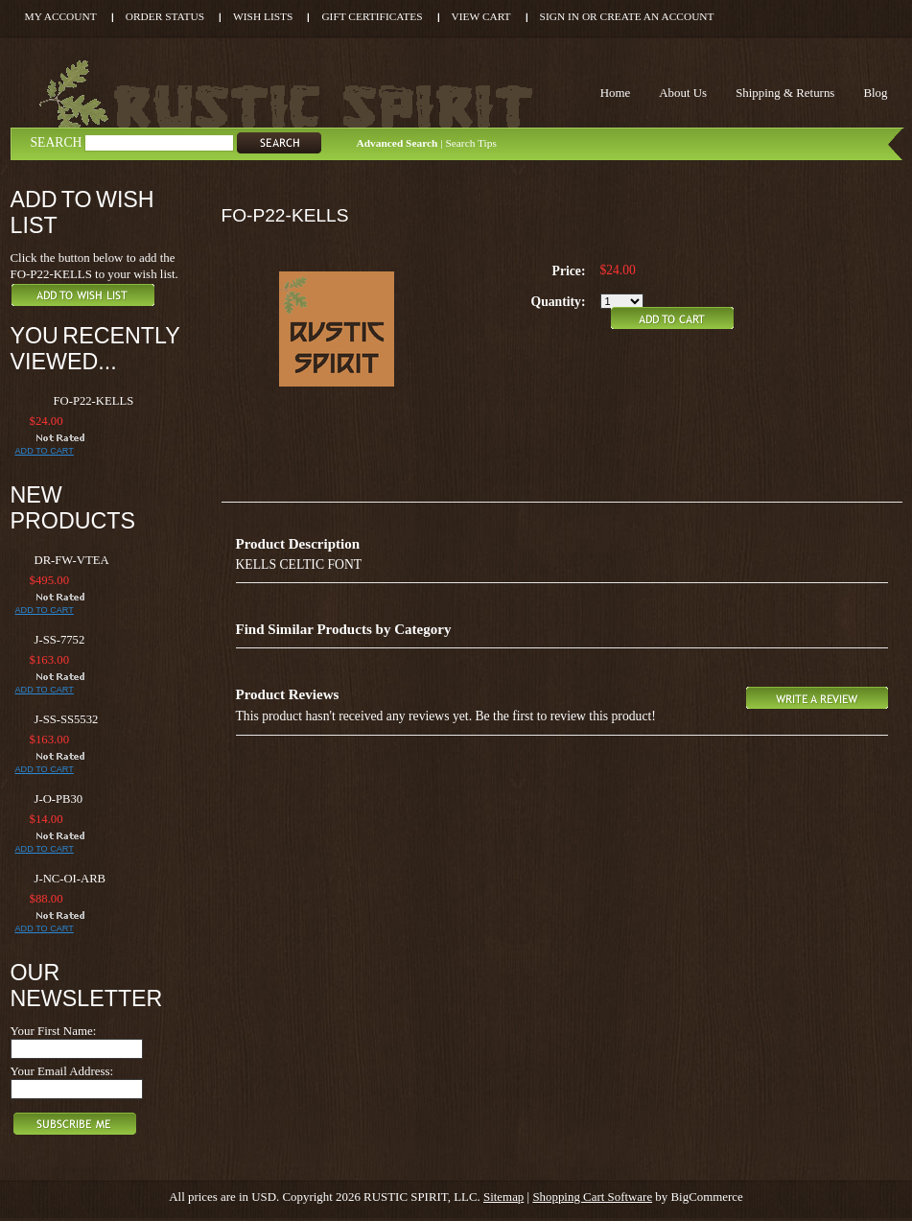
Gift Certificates (371, 16)
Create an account (657, 16)
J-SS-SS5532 (67, 719)
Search (56, 142)
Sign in (559, 16)
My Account (61, 16)
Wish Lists (262, 16)
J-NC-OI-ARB (70, 878)
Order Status (165, 16)
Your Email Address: (62, 1071)
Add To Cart (44, 451)
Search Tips (470, 143)
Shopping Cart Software (592, 1196)
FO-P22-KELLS (94, 401)
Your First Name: (54, 1030)
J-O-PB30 (59, 799)
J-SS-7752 (60, 639)
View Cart (481, 16)
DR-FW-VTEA (72, 560)
